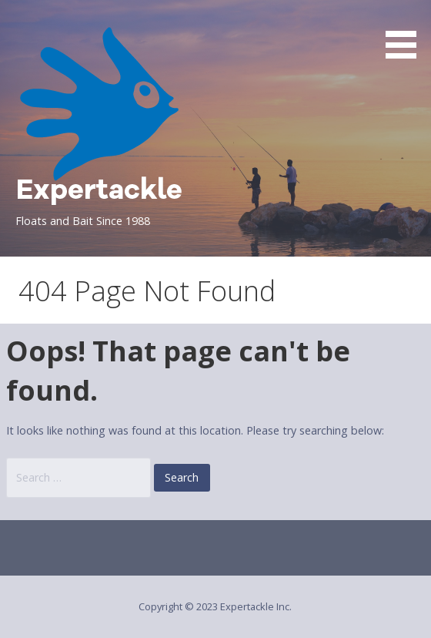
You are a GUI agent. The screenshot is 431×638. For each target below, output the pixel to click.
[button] (406, 32)
